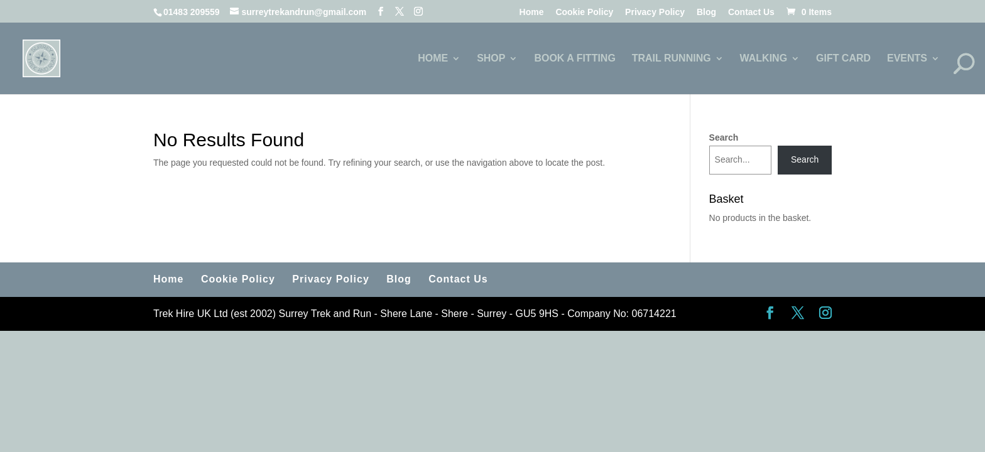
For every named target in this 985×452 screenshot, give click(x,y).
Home (532, 12)
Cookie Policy (584, 12)
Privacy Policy (655, 12)
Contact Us (751, 12)
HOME (433, 58)
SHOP (491, 58)
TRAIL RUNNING (671, 58)
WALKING (764, 58)
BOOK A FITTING (574, 58)
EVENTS (907, 58)
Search (724, 137)
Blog (706, 12)
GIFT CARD (843, 58)
